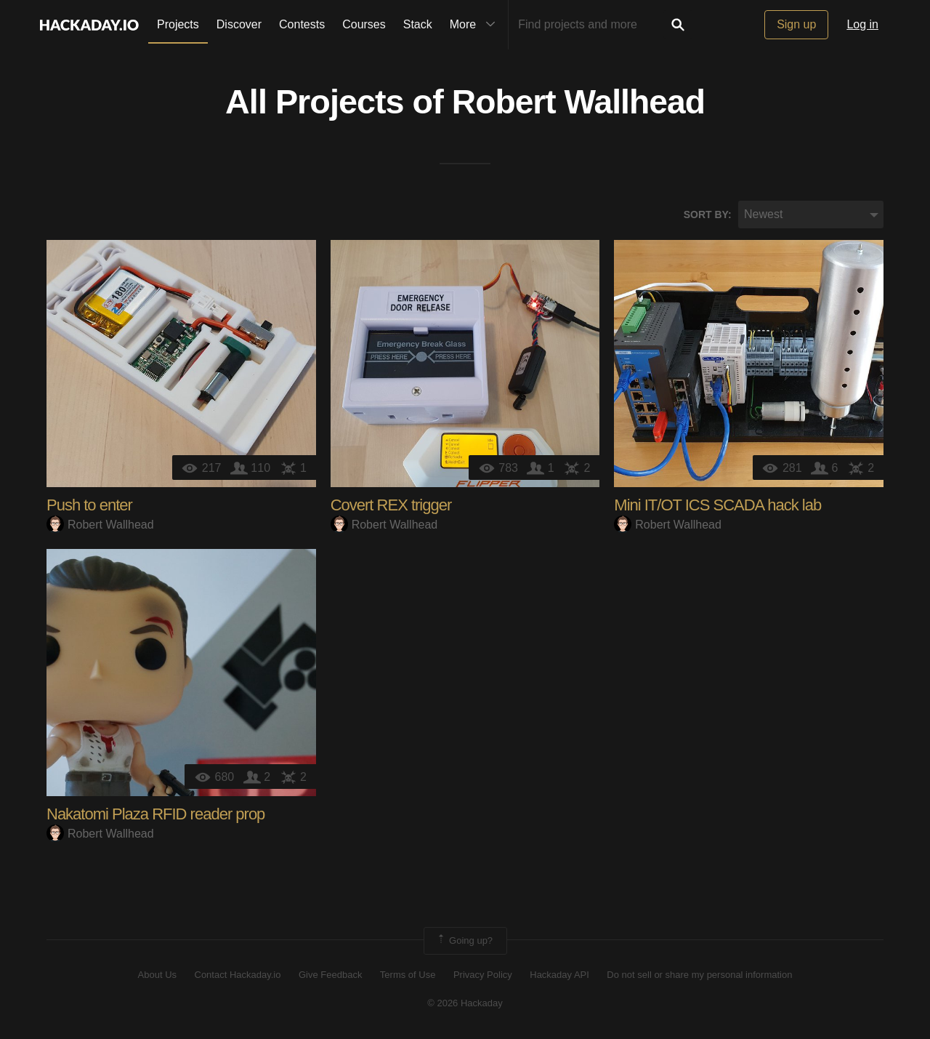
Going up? (464, 942)
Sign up (796, 24)
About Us (157, 975)
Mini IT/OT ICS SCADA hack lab (717, 506)
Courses (364, 24)
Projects (178, 24)
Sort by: (708, 214)
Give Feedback (330, 975)
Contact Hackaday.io (238, 975)
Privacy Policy (482, 975)
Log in (862, 24)
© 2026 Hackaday (465, 1003)
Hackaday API (559, 975)
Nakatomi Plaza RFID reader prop (155, 815)
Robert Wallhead (578, 102)
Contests (302, 24)
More (476, 24)
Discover (239, 24)
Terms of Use (408, 975)
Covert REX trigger (391, 506)
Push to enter (89, 506)
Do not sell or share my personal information (699, 975)
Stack (417, 24)
